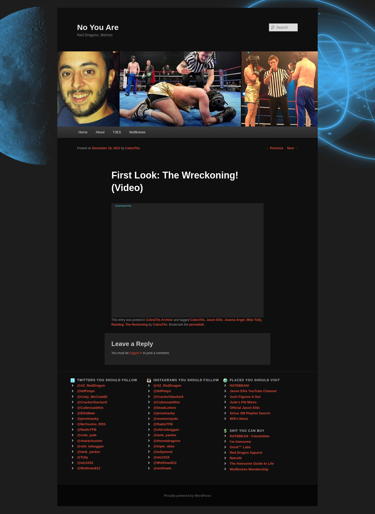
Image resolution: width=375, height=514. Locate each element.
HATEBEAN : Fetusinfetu (250, 436)
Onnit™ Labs (240, 447)
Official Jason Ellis (245, 408)
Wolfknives (137, 132)
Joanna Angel (234, 320)
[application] (187, 260)
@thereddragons (166, 441)
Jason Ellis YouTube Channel (253, 391)
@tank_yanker (88, 452)
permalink (196, 324)
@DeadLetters (164, 408)
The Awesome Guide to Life (252, 463)
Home (83, 132)
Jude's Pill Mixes (243, 402)
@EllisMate (86, 413)
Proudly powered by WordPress (187, 496)
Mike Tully (254, 320)
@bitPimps (86, 391)
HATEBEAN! (239, 385)
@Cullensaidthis (90, 408)
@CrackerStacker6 (92, 402)
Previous (274, 148)
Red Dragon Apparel (246, 453)
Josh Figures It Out (245, 397)
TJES (117, 132)
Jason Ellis (215, 320)
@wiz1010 (85, 463)
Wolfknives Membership (249, 469)
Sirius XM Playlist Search (250, 413)
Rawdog (117, 324)
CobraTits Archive (159, 320)
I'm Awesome (240, 442)
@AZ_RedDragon (91, 385)
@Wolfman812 (88, 468)
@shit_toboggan (90, 446)
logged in (135, 353)
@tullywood (162, 452)
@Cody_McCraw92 (92, 397)
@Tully (82, 457)
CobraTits (132, 148)
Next (292, 148)
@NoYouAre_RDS (91, 424)
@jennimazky (88, 419)
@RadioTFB (86, 430)
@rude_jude (87, 435)
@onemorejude (165, 419)
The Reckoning (136, 324)
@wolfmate (162, 468)
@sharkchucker (89, 441)
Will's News (239, 419)
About (100, 132)
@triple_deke (163, 446)
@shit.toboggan (166, 430)
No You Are (97, 27)
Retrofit (236, 458)
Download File (123, 205)
